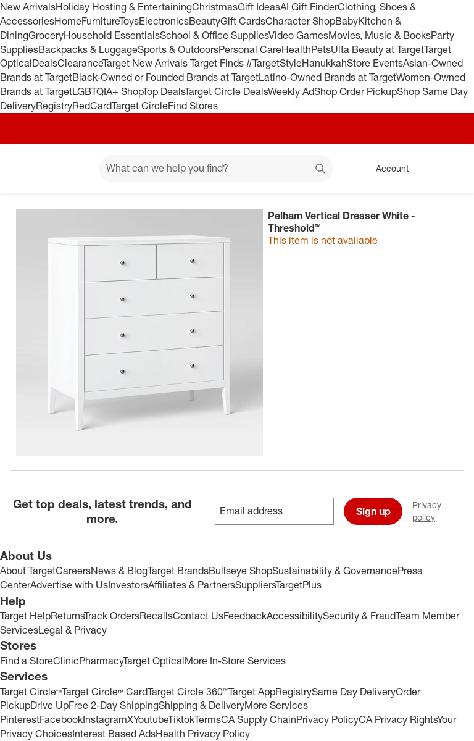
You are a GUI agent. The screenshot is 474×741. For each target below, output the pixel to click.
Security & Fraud (359, 615)
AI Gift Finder (309, 7)
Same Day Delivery (354, 691)
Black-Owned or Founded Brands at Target (165, 77)
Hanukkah (324, 63)
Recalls (156, 615)
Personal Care (249, 49)
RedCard (92, 105)
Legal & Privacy (72, 630)
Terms (207, 719)
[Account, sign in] (386, 168)
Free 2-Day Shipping (114, 705)
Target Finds (218, 63)
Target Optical (154, 661)
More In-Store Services (235, 661)
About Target (28, 570)
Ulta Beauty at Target (377, 49)
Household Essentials (112, 35)
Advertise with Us (69, 585)
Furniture (100, 21)
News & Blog (119, 570)
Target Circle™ (31, 691)
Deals (44, 63)
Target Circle (140, 105)
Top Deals (164, 91)
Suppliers (255, 585)
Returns (67, 615)
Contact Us (198, 615)
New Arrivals (28, 7)
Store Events (375, 63)
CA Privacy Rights (398, 719)
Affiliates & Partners (191, 585)
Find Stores (193, 105)
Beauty (204, 21)
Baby (346, 21)
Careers (73, 570)
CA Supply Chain (258, 719)
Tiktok (181, 719)
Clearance (79, 63)
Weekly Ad (291, 91)
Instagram (105, 719)
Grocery (46, 35)
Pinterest (20, 719)
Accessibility (295, 615)
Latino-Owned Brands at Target (327, 77)
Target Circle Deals (226, 91)
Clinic (66, 661)
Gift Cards (242, 21)
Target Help (25, 615)
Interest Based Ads (114, 733)
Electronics (164, 21)
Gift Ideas (259, 7)
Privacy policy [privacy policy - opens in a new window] (443, 511)
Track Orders (111, 615)
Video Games (298, 35)
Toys (129, 21)
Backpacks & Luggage (88, 49)
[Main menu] (70, 168)
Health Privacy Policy (203, 733)
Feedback (245, 615)
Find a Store (26, 661)
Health (296, 49)
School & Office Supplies (214, 35)
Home (67, 21)
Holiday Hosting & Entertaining (124, 7)
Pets (321, 49)
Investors (128, 585)
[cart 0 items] (448, 168)
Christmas (215, 7)
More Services (276, 705)
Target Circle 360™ (188, 691)
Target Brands (178, 570)
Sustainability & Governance (334, 570)
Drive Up (49, 705)
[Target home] (27, 168)
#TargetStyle (274, 63)
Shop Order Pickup (355, 91)
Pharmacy (101, 661)
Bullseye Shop (240, 570)
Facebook (61, 719)
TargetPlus (298, 585)
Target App (251, 691)
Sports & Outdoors (178, 49)
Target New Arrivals (146, 63)
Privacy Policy (327, 719)
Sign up (373, 511)
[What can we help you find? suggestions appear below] (216, 168)
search (321, 169)
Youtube (150, 719)
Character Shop (300, 21)
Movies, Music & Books (379, 35)
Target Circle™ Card (105, 691)
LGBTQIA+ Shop (107, 91)
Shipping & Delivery (201, 705)
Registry (54, 105)
